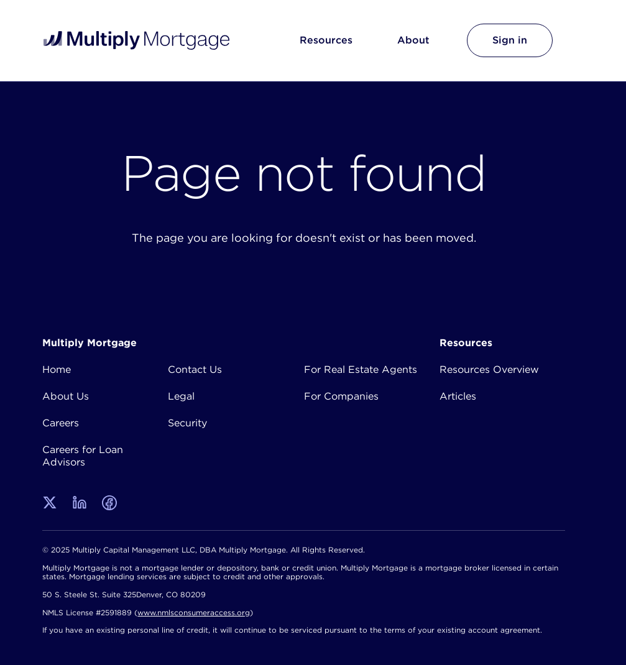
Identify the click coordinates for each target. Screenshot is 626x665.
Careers (60, 422)
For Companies (341, 396)
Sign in (509, 40)
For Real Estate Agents (360, 369)
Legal (181, 396)
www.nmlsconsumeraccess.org (193, 612)
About (413, 40)
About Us (65, 396)
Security (187, 422)
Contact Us (195, 369)
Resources (326, 40)
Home (56, 369)
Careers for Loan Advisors (82, 455)
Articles (458, 396)
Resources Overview (489, 369)
